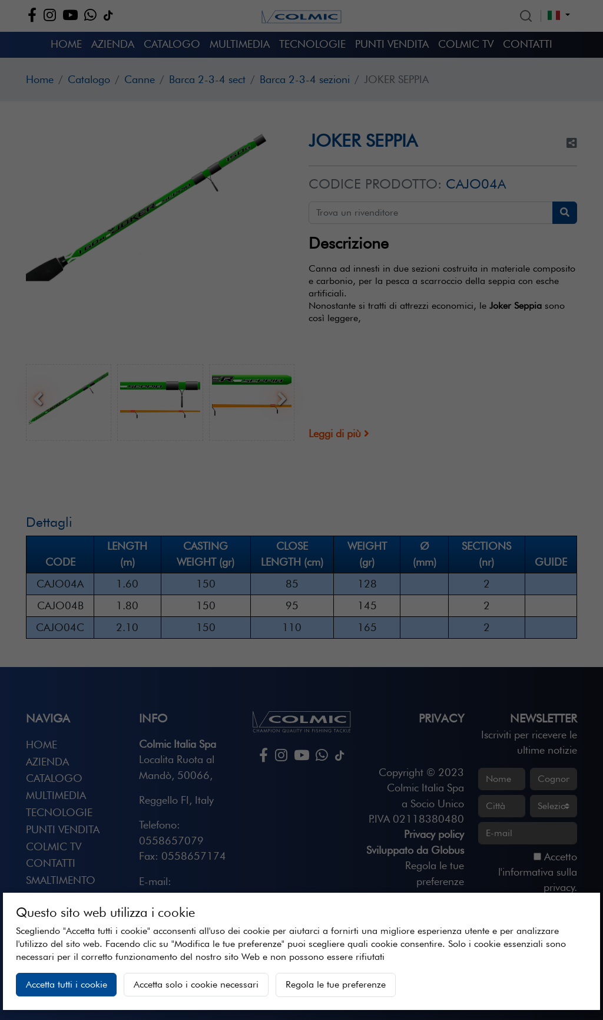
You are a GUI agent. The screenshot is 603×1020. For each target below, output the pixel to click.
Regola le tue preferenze (336, 984)
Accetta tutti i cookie (66, 984)
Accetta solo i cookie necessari (196, 984)
